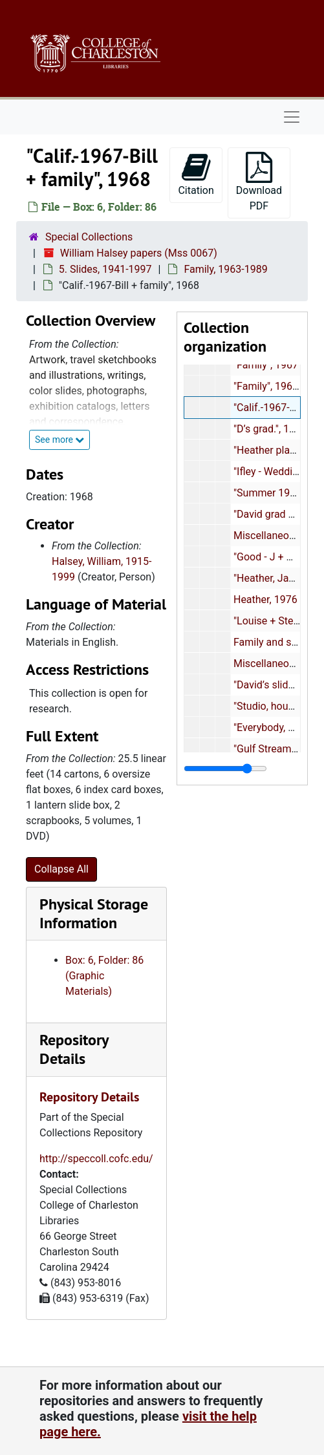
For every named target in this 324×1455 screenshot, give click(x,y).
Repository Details (73, 1049)
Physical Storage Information (93, 913)
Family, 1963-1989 (227, 269)
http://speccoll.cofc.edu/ (96, 1158)
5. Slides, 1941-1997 (105, 269)
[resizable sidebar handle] (225, 768)
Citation (195, 174)
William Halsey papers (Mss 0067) (138, 253)
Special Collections (89, 237)
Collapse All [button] (61, 869)
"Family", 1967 (265, 365)
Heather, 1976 (265, 599)
